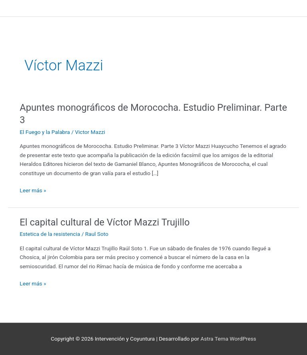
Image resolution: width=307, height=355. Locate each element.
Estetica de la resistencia (50, 234)
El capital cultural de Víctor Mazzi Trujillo (104, 222)
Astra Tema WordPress (228, 338)
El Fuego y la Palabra (45, 132)
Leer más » (33, 189)
